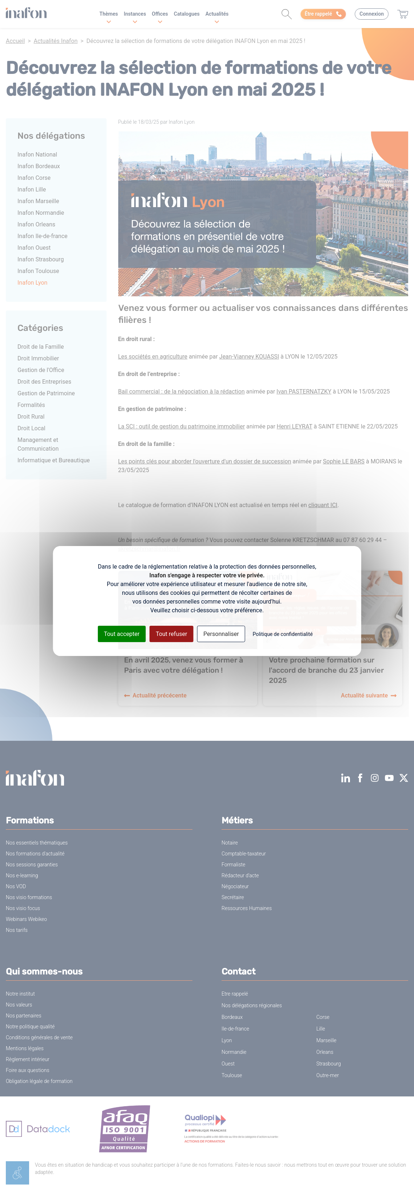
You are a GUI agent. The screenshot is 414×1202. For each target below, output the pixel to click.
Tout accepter (121, 633)
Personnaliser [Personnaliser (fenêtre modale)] (221, 633)
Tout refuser (171, 633)
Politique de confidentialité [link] (282, 634)
